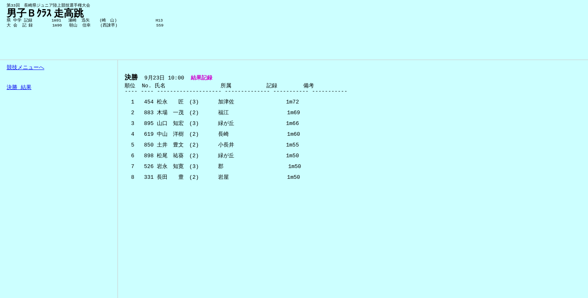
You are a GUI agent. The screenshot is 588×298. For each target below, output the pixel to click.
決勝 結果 (19, 87)
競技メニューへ (25, 68)
